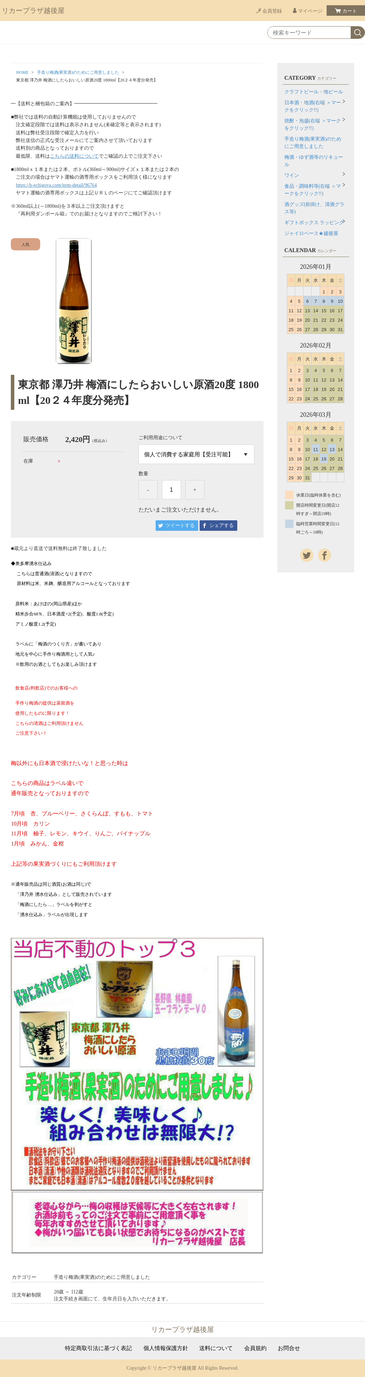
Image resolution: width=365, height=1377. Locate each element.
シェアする (221, 525)
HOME (22, 72)
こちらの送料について (74, 156)
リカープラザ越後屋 (33, 10)
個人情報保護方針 (165, 1348)
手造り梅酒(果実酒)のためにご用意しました (78, 72)
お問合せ (289, 1348)
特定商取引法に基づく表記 (98, 1348)
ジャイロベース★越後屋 (311, 233)
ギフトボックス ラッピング (314, 222)
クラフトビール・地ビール (313, 91)
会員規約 (255, 1348)
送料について (216, 1348)
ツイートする (180, 525)
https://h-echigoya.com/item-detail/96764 (56, 185)
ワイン (291, 175)
